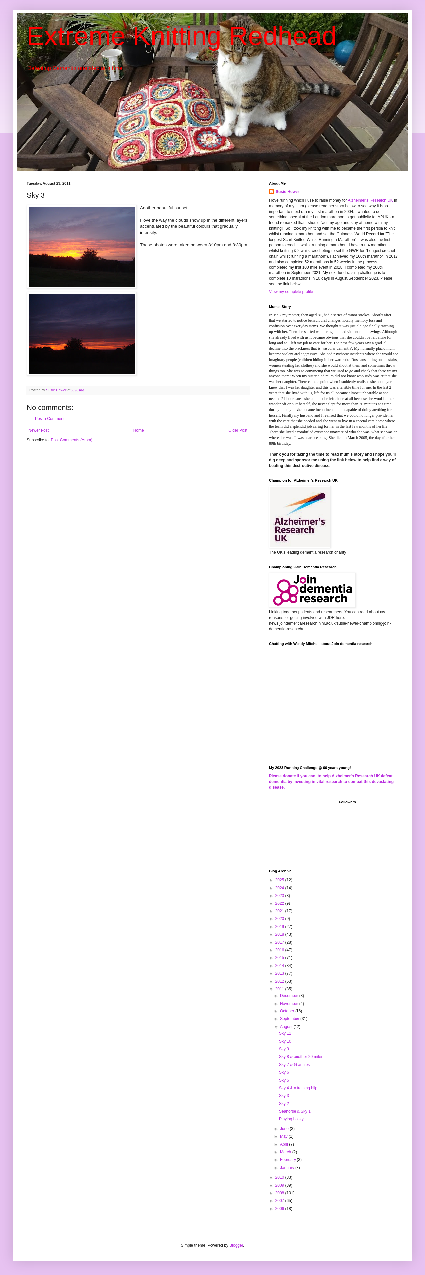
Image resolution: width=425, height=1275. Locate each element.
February (288, 1159)
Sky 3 (284, 1095)
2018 (280, 934)
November (289, 1003)
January (287, 1167)
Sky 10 (285, 1041)
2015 (280, 957)
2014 (280, 965)
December (289, 995)
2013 (280, 973)
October (287, 1011)
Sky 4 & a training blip (298, 1088)
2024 (280, 888)
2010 (280, 1177)
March (286, 1152)
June (285, 1128)
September (290, 1018)
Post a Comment (49, 418)
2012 (280, 981)
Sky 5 (284, 1080)
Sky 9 (284, 1049)
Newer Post (38, 430)
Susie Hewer (287, 191)
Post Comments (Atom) (71, 440)
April (284, 1144)
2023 (280, 895)
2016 (280, 950)
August (287, 1026)
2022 (280, 903)
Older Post (237, 430)
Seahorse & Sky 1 (295, 1111)
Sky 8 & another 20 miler (300, 1056)
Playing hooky (291, 1119)
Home (138, 430)
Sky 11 (285, 1033)
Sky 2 (284, 1103)
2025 (280, 880)
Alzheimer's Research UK (370, 200)
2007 (280, 1200)
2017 (280, 942)
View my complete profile (291, 291)
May (284, 1136)
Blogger (236, 1245)
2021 (280, 911)
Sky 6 (284, 1072)
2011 (280, 989)
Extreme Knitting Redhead (182, 36)
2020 (280, 918)
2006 (280, 1208)
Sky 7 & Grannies (294, 1064)
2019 (280, 926)
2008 (280, 1193)
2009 (280, 1185)
